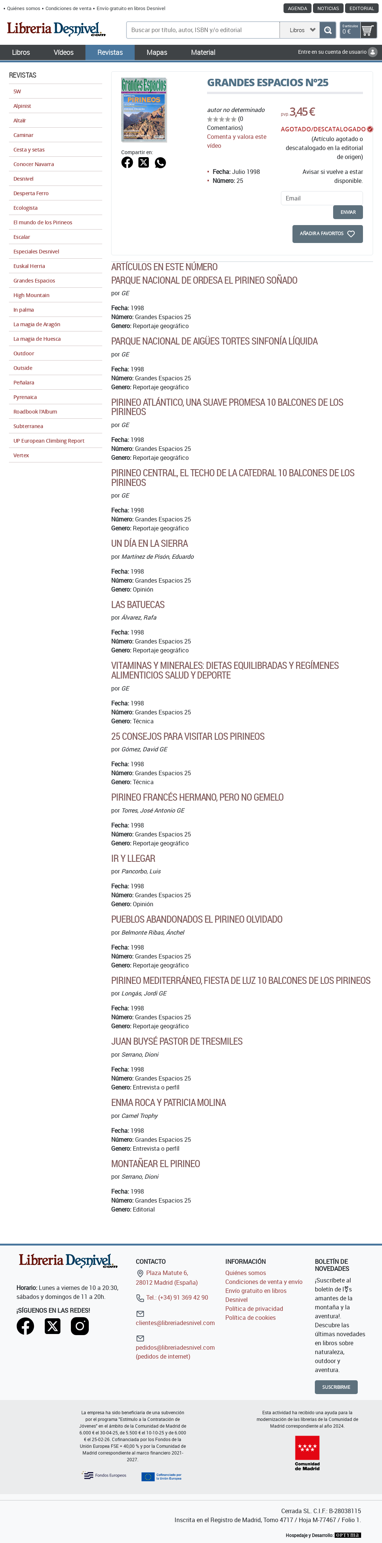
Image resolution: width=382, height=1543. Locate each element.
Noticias (328, 8)
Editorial (362, 8)
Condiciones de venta (68, 8)
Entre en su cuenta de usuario (338, 51)
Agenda (297, 8)
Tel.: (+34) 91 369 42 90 (172, 1297)
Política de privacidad (254, 1308)
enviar (348, 212)
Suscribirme (336, 1387)
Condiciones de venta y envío (264, 1282)
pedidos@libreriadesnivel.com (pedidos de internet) (175, 1347)
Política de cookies (250, 1317)
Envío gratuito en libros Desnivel (131, 8)
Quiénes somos (23, 8)
